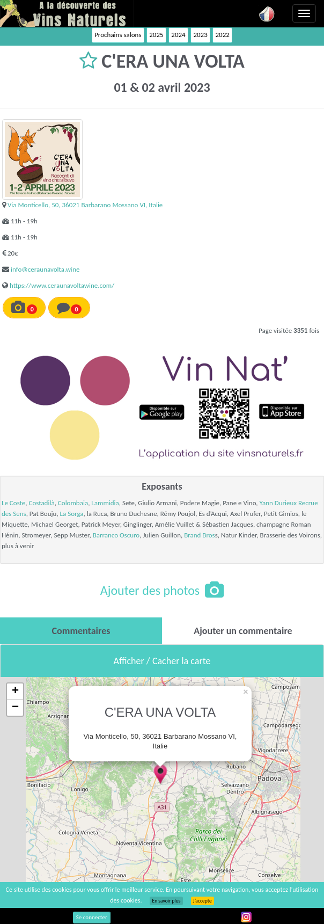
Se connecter (91, 917)
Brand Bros (199, 535)
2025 (156, 35)
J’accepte (202, 901)
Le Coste (13, 503)
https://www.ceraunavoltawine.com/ (62, 285)
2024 (178, 35)
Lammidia (105, 503)
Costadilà (41, 503)
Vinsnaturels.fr (67, 13)
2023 (200, 35)
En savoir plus (166, 901)
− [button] (15, 708)
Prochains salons (117, 35)
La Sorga (72, 514)
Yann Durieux (278, 503)
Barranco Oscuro (116, 535)
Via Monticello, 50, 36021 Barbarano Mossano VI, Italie (85, 205)
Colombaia (73, 503)
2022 (222, 35)
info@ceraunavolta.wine (45, 269)
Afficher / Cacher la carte (162, 661)
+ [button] (15, 691)
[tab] (81, 630)
